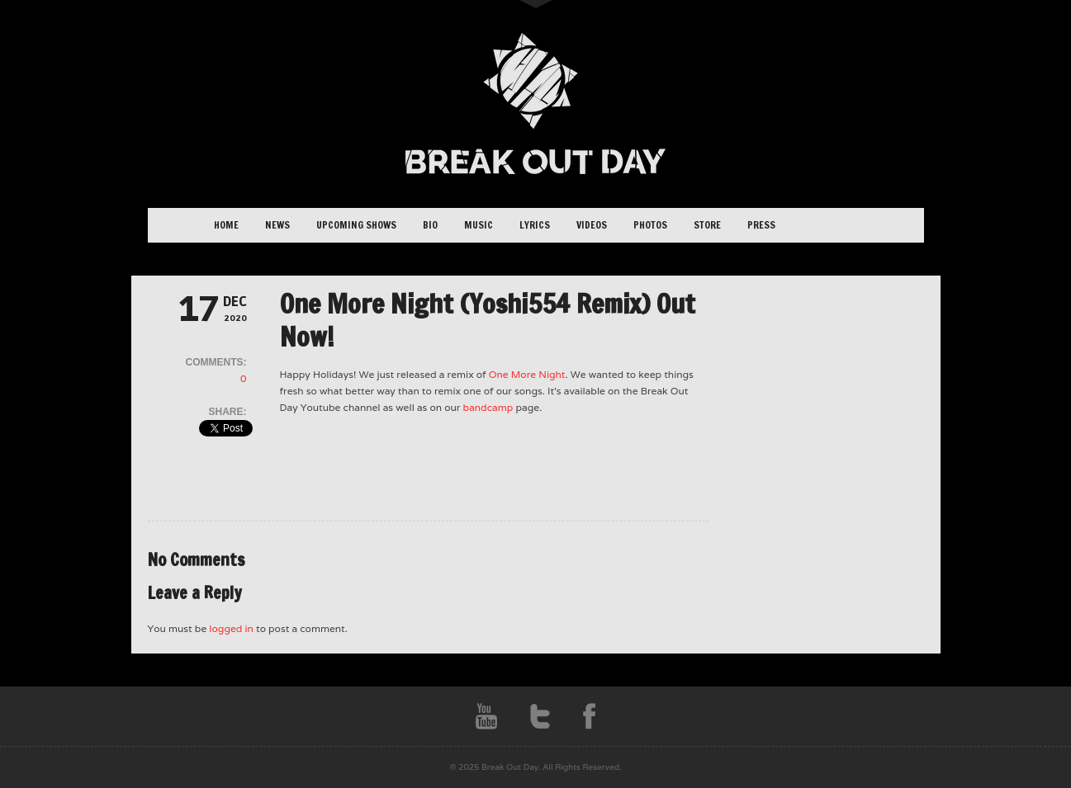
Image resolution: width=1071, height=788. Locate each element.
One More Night (527, 374)
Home (226, 225)
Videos (591, 225)
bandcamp (488, 407)
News (277, 225)
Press (761, 225)
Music (478, 225)
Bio (430, 225)
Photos (650, 225)
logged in (231, 628)
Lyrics (534, 225)
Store (707, 225)
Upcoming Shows (356, 225)
